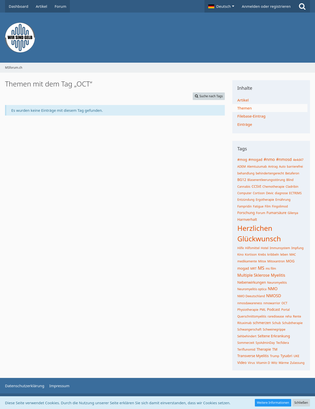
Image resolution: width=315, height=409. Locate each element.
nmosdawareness (249, 303)
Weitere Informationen (273, 402)
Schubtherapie (292, 323)
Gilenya (293, 213)
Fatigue (258, 206)
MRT (253, 268)
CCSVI (256, 186)
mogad (243, 268)
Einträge (244, 124)
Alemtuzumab (257, 166)
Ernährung (282, 199)
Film (268, 206)
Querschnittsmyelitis (251, 316)
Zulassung (297, 363)
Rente (297, 316)
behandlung (245, 173)
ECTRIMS (295, 193)
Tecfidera (282, 343)
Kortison (251, 254)
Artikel (243, 100)
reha (288, 316)
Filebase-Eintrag (251, 116)
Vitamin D (263, 363)
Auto (282, 166)
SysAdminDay (265, 343)
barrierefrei (295, 166)
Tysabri (286, 355)
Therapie (264, 349)
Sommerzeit (245, 343)
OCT (284, 303)
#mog (242, 159)
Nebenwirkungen (251, 282)
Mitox (262, 261)
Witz (274, 363)
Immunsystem (280, 248)
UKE (296, 356)
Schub (276, 323)
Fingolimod (280, 206)
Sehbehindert (246, 336)
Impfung (297, 248)
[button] (221, 6)
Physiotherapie (247, 310)
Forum (260, 213)
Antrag (273, 166)
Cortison (259, 193)
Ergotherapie (265, 199)
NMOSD (273, 295)
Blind (289, 180)
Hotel (264, 248)
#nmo (269, 159)
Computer (244, 193)
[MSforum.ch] (157, 37)
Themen (244, 108)
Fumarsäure (276, 212)
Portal (285, 310)
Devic (270, 193)
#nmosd (284, 159)
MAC (292, 254)
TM (274, 349)
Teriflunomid (246, 349)
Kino (240, 254)
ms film (271, 268)
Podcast (273, 309)
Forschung (246, 212)
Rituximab (244, 323)
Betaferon (292, 173)
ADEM (241, 166)
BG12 (241, 179)
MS (261, 268)
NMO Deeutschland (251, 296)
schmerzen (262, 322)
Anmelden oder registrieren (266, 6)
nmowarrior (271, 303)
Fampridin (244, 206)
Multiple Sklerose (253, 275)
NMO (272, 288)
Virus (251, 363)
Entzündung (246, 199)
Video (242, 362)
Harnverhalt (247, 219)
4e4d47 (298, 160)
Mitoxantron (276, 261)
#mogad (255, 159)
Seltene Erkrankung (274, 336)
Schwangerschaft (249, 329)
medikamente (247, 261)
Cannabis (243, 186)
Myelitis (278, 275)
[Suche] (302, 6)
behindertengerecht (270, 173)
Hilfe (240, 248)
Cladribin (292, 186)
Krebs (262, 254)
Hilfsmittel (252, 248)
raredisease (276, 316)
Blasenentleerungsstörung (266, 180)
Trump (274, 356)
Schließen (301, 402)
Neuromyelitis (277, 282)
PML (263, 310)
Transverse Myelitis (253, 355)
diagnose (281, 193)
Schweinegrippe (274, 329)
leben (284, 254)
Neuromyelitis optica (251, 289)
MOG (290, 261)
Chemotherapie (273, 186)
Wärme (284, 363)
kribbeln (273, 254)
